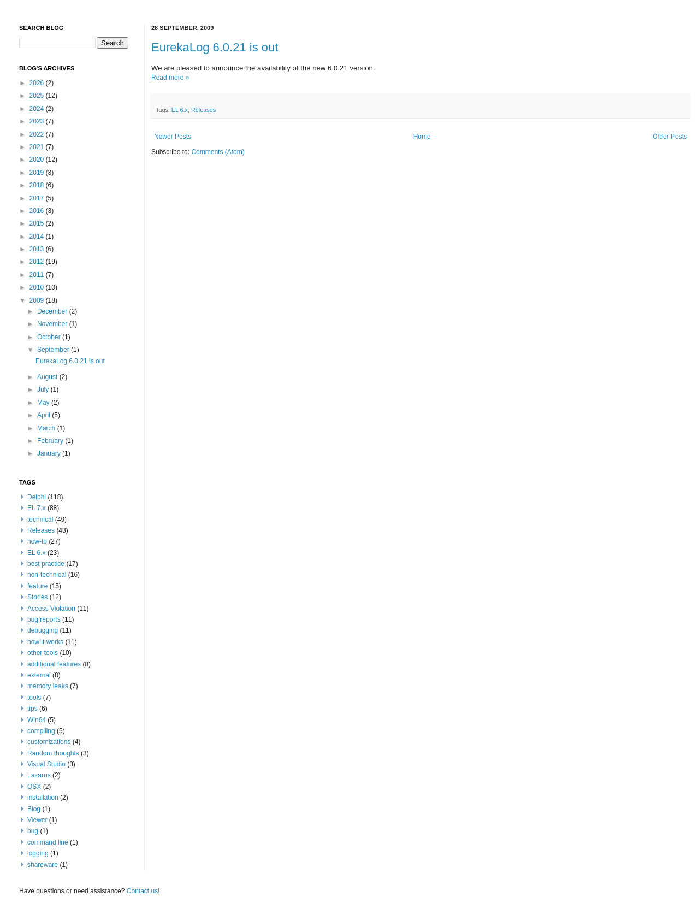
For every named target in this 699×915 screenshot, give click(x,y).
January (49, 453)
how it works (45, 642)
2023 (37, 121)
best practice (45, 564)
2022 (37, 134)
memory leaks (47, 686)
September (54, 349)
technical (40, 519)
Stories (37, 597)
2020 (37, 159)
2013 (37, 249)
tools (34, 697)
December (53, 311)
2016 (37, 211)
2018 (37, 185)
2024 (37, 109)
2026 (37, 83)
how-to (37, 541)
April (44, 415)
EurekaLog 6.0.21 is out (214, 47)
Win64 (36, 720)
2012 (37, 261)
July (44, 389)
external (39, 675)
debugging (42, 630)
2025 (37, 95)
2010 (37, 287)
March (47, 428)
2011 (37, 275)
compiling (41, 731)
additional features (54, 664)
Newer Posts (172, 136)
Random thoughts (53, 753)
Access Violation (51, 608)
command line (47, 842)
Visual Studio (46, 764)
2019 (37, 172)
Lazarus (39, 775)
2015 (37, 223)
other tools (42, 653)
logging (38, 853)
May (44, 402)
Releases (203, 110)
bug (32, 831)
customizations (48, 742)
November (53, 324)
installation (42, 797)
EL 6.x (179, 110)
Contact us (142, 891)
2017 (37, 198)
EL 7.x (36, 508)
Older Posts (670, 136)
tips (32, 708)
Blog (33, 809)
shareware (42, 865)
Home (422, 136)
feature (37, 586)
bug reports (44, 619)
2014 (37, 236)
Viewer (37, 820)
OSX (34, 786)
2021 (37, 147)
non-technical (46, 574)
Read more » (170, 77)
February (51, 441)
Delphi (36, 497)
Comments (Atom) (217, 152)
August (48, 377)
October (49, 337)
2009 (37, 300)
